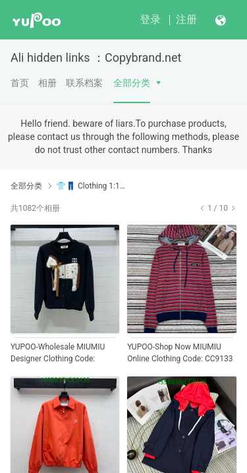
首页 (20, 83)
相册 (47, 83)
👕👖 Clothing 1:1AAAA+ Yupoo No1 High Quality (90, 186)
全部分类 (131, 83)
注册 (186, 19)
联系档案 (84, 83)
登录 (150, 19)
